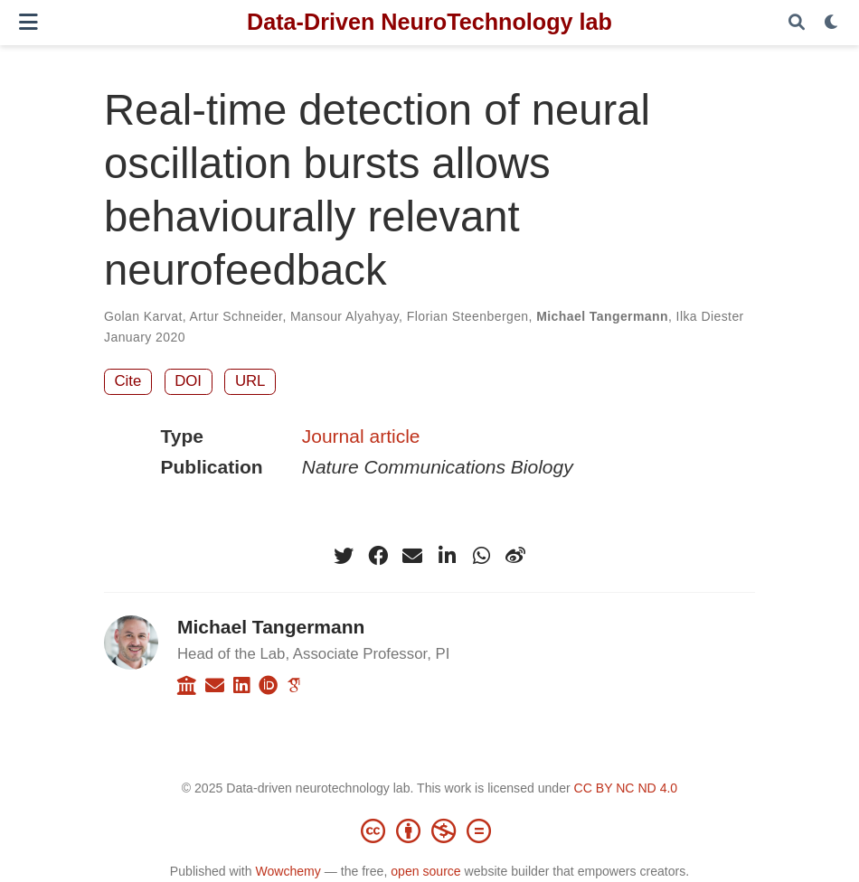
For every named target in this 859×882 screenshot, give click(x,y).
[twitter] (343, 555)
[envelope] (412, 555)
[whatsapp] (481, 555)
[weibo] (515, 555)
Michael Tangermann (602, 316)
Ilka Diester (710, 316)
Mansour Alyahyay (344, 316)
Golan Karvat (143, 316)
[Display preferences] (832, 23)
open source (425, 871)
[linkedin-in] (446, 555)
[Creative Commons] (429, 830)
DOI (188, 380)
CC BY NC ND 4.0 (626, 788)
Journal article (361, 436)
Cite (128, 380)
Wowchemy (287, 871)
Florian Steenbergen (468, 316)
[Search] (796, 23)
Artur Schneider (236, 316)
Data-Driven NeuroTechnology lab (429, 21)
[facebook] (378, 555)
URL (250, 380)
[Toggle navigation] (28, 22)
